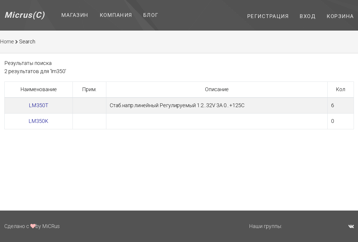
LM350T (38, 105)
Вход (307, 16)
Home (7, 41)
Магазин (75, 15)
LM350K (38, 121)
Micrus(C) (24, 15)
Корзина (340, 16)
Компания (116, 15)
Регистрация (268, 16)
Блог (150, 15)
